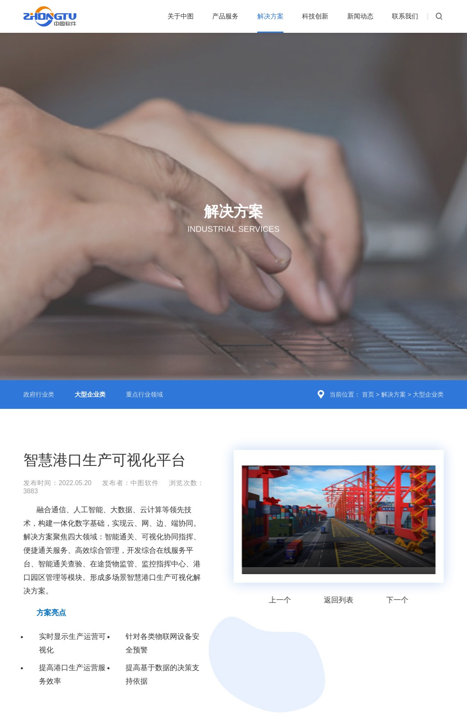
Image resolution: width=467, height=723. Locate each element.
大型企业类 (428, 372)
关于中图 (180, 16)
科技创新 (315, 16)
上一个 (281, 578)
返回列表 (340, 578)
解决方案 (270, 16)
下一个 (398, 578)
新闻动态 (360, 16)
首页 (368, 372)
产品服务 (225, 16)
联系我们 (405, 16)
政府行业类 (38, 372)
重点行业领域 (144, 372)
